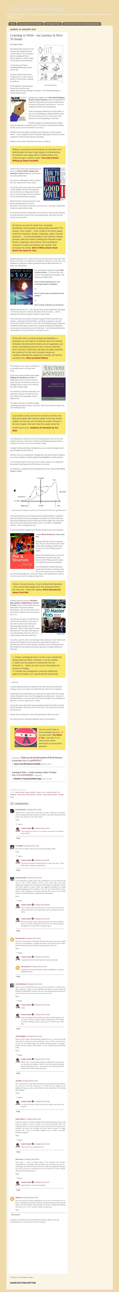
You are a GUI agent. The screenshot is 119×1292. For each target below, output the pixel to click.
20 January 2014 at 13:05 (41, 1059)
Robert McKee (30, 794)
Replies (20, 824)
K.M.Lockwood (21, 809)
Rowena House (20, 938)
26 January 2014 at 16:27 (41, 1182)
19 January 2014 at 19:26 (31, 846)
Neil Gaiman (21, 794)
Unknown (19, 1197)
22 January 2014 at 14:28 (30, 1197)
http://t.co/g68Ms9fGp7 (32, 760)
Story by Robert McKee (50, 794)
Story (62, 270)
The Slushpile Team (53, 24)
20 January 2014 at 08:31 (41, 957)
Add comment (15, 1214)
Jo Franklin (19, 846)
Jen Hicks (19, 1081)
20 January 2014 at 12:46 (34, 1036)
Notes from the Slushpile (37, 9)
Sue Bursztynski (21, 877)
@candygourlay (16, 758)
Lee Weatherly (44, 457)
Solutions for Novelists (18, 377)
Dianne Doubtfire (30, 792)
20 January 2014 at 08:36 (41, 919)
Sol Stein (39, 794)
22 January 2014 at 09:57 (31, 1159)
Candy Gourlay (18, 44)
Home (12, 24)
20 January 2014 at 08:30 (41, 905)
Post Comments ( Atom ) (25, 1277)
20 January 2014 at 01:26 (34, 877)
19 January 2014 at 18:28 (33, 809)
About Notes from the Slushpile (30, 24)
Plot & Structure (47, 534)
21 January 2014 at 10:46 (41, 1101)
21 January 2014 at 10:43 (41, 1014)
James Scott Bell (52, 792)
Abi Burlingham (21, 1036)
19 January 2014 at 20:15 (41, 828)
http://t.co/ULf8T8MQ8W (22, 775)
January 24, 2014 (46, 764)
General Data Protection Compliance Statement (81, 24)
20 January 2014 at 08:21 (33, 938)
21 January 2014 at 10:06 (33, 1119)
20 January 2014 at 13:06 (41, 1005)
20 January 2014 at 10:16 (34, 984)
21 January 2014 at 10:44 (41, 1144)
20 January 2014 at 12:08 (38, 966)
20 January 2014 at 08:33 (41, 860)
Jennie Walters (20, 1119)
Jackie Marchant (21, 984)
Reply (17, 820)
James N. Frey (41, 792)
